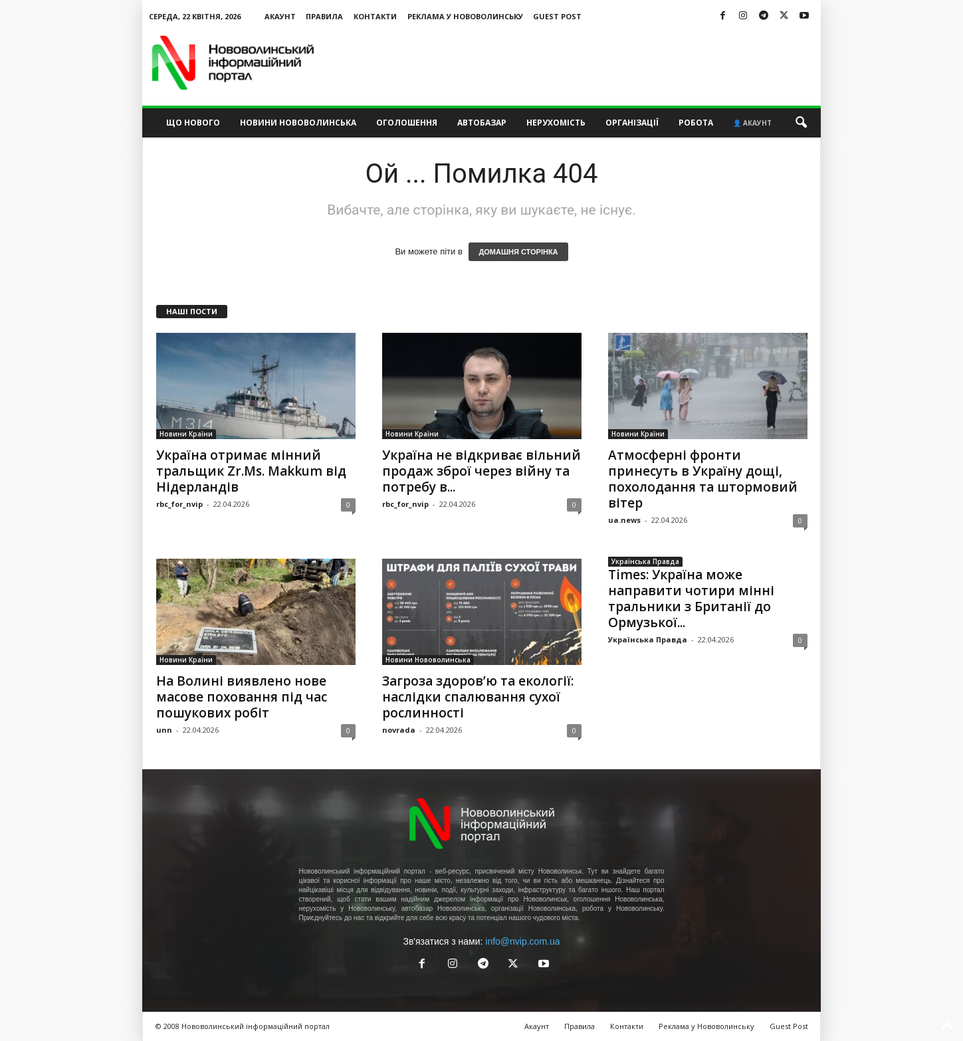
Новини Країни (186, 433)
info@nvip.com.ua (522, 941)
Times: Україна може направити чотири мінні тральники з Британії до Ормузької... (691, 598)
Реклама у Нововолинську (465, 16)
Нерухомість (556, 122)
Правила (324, 16)
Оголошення (406, 122)
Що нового (193, 122)
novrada (398, 730)
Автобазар (481, 122)
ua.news (624, 520)
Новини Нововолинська (298, 122)
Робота (696, 122)
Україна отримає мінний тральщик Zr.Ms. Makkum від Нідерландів (251, 471)
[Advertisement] (579, 62)
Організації (632, 122)
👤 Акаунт (752, 123)
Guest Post (557, 16)
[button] (800, 123)
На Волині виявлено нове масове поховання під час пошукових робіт (241, 696)
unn (164, 730)
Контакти (375, 16)
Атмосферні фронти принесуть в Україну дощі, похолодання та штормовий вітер (703, 479)
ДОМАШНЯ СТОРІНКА (518, 252)
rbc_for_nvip (179, 504)
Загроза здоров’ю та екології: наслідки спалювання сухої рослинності (478, 696)
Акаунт (280, 16)
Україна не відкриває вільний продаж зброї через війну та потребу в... (481, 471)
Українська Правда (645, 561)
